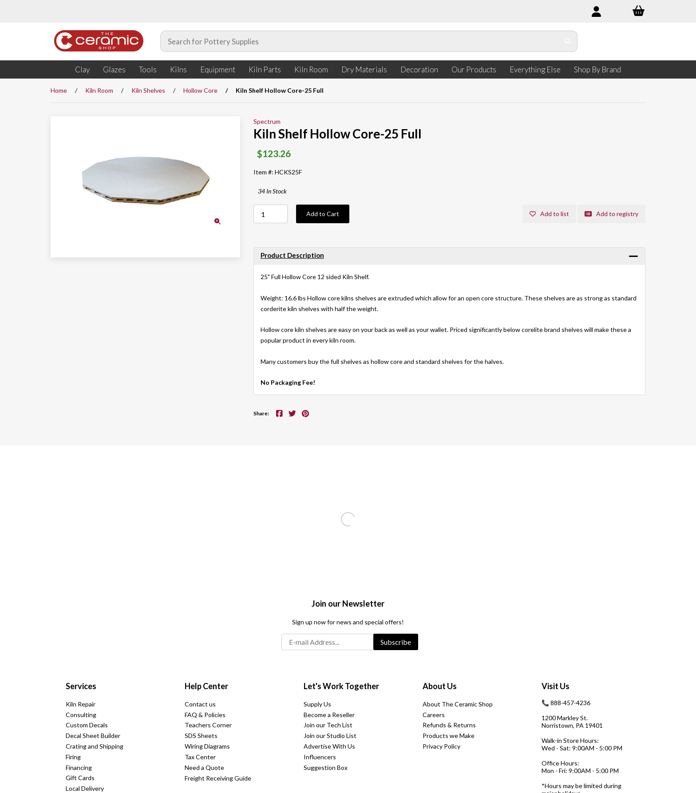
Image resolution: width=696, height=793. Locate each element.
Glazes (114, 69)
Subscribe (395, 642)
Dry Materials (364, 69)
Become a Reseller (329, 714)
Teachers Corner (208, 725)
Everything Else (535, 69)
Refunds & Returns (449, 725)
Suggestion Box (326, 767)
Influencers (320, 757)
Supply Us (317, 704)
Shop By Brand (597, 69)
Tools (148, 69)
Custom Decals (87, 725)
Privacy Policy (441, 746)
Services (81, 686)
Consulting (81, 714)
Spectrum (267, 121)
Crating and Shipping (94, 746)
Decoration (419, 69)
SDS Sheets (201, 735)
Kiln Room (311, 69)
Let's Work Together (341, 686)
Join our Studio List (330, 735)
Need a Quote (204, 767)
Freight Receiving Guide (218, 778)
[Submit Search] (567, 41)
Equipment (217, 69)
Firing (73, 757)
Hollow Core (200, 90)
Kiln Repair (80, 704)
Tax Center (200, 757)
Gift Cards (80, 777)
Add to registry (611, 213)
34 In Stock (272, 191)
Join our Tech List (328, 725)
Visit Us (555, 686)
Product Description (292, 255)
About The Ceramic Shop (458, 704)
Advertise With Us (329, 746)
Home (59, 90)
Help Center (206, 686)
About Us (440, 686)
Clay (82, 69)
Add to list (549, 213)
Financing (79, 767)
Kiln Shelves (148, 90)
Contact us (200, 704)
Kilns (178, 69)
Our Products (473, 69)
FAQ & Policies (205, 714)
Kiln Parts (265, 69)
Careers (434, 714)
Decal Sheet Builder (93, 735)
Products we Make (449, 735)
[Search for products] (360, 41)
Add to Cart (322, 213)
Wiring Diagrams (207, 746)
